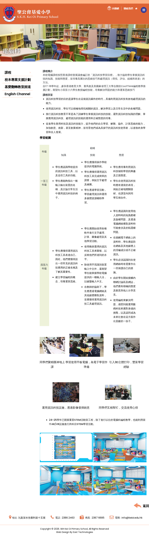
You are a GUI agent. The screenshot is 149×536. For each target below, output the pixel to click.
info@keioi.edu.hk (132, 517)
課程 (8, 76)
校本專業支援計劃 (18, 83)
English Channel (17, 97)
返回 (141, 505)
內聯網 (115, 8)
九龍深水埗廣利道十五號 (31, 517)
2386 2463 (68, 517)
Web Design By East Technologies (74, 532)
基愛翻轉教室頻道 (18, 90)
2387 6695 (98, 517)
